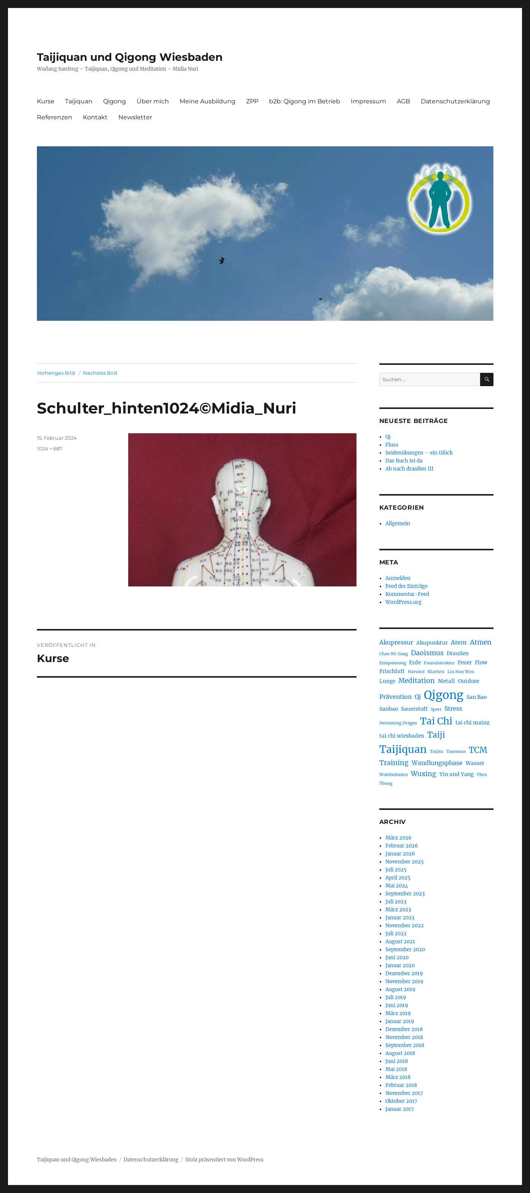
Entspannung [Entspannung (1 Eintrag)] (392, 663)
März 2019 (398, 1013)
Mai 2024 (396, 885)
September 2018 (404, 1045)
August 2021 (400, 941)
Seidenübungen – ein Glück (419, 453)
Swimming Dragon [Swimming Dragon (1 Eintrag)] (398, 723)
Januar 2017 (399, 1109)
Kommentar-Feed (407, 594)
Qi (387, 437)
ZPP (252, 101)
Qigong (114, 101)
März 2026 (398, 838)
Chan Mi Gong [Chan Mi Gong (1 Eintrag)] (393, 653)
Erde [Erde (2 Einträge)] (415, 662)
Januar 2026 (400, 854)
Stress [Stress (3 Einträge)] (453, 708)
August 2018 (400, 1053)
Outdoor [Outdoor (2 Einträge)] (468, 681)
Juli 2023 (395, 901)
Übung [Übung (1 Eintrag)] (385, 783)
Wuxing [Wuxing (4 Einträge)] (423, 774)
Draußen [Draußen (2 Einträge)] (458, 653)
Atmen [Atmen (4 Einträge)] (481, 642)
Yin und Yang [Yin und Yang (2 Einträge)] (456, 774)
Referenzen (54, 117)
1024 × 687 (49, 448)
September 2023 (405, 893)
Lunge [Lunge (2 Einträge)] (387, 681)
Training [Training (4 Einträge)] (394, 763)
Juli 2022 (396, 933)
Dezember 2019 (404, 973)
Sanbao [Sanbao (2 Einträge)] (388, 708)
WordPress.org (403, 602)
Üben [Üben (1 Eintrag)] (482, 774)
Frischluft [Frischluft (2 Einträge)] (392, 671)
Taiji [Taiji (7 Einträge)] (436, 735)
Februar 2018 (401, 1085)
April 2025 (398, 878)
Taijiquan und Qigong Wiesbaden (130, 57)
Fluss (391, 445)
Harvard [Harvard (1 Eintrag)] (416, 671)
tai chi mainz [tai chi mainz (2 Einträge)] (472, 722)
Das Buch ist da (403, 461)
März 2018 (398, 1077)
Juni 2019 (396, 1005)
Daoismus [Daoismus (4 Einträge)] (427, 653)
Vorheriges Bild (56, 373)
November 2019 (404, 981)
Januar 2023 (399, 917)
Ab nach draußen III (409, 469)
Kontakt (95, 117)
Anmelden (398, 578)
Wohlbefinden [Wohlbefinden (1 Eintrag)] (393, 774)
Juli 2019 (395, 997)
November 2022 (404, 925)
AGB (403, 101)
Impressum (368, 101)
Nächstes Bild (100, 373)
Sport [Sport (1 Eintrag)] (436, 709)
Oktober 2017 (401, 1101)
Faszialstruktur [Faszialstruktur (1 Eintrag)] (439, 663)
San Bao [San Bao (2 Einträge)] (476, 697)
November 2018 (404, 1037)
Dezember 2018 (404, 1029)
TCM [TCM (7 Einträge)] (478, 750)
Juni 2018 (396, 1061)
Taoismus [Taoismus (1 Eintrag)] (456, 751)
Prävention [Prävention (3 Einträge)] (395, 696)
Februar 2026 (401, 846)
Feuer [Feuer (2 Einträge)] (465, 662)
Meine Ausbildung (208, 101)
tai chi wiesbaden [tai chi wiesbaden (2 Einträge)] (401, 735)
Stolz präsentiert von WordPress (224, 1160)
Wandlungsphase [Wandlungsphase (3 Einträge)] (437, 763)
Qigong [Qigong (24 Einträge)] (443, 695)
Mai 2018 (396, 1069)
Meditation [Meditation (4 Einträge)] (416, 681)
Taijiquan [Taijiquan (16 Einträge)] (403, 749)
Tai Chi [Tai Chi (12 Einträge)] (436, 721)
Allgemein (397, 523)
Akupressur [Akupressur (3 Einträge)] (396, 642)
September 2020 (405, 949)
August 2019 (400, 989)
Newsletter (135, 117)
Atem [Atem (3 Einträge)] (459, 642)
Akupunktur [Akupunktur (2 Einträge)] (432, 642)
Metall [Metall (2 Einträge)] (446, 681)
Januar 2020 (400, 965)
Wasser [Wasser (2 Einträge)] (475, 763)
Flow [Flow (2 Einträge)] (481, 662)
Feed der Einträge (406, 586)
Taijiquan (78, 101)
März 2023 (398, 909)
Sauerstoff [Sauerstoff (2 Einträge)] (414, 708)
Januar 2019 (399, 1021)
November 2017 (404, 1093)
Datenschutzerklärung (455, 101)
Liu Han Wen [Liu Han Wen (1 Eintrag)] (460, 671)
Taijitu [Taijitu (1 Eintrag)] (436, 751)
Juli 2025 (396, 870)
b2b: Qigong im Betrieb (304, 101)
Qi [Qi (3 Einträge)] (418, 696)
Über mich (153, 101)
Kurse (45, 101)
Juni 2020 (397, 957)
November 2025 (404, 862)
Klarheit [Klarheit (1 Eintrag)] (436, 671)
